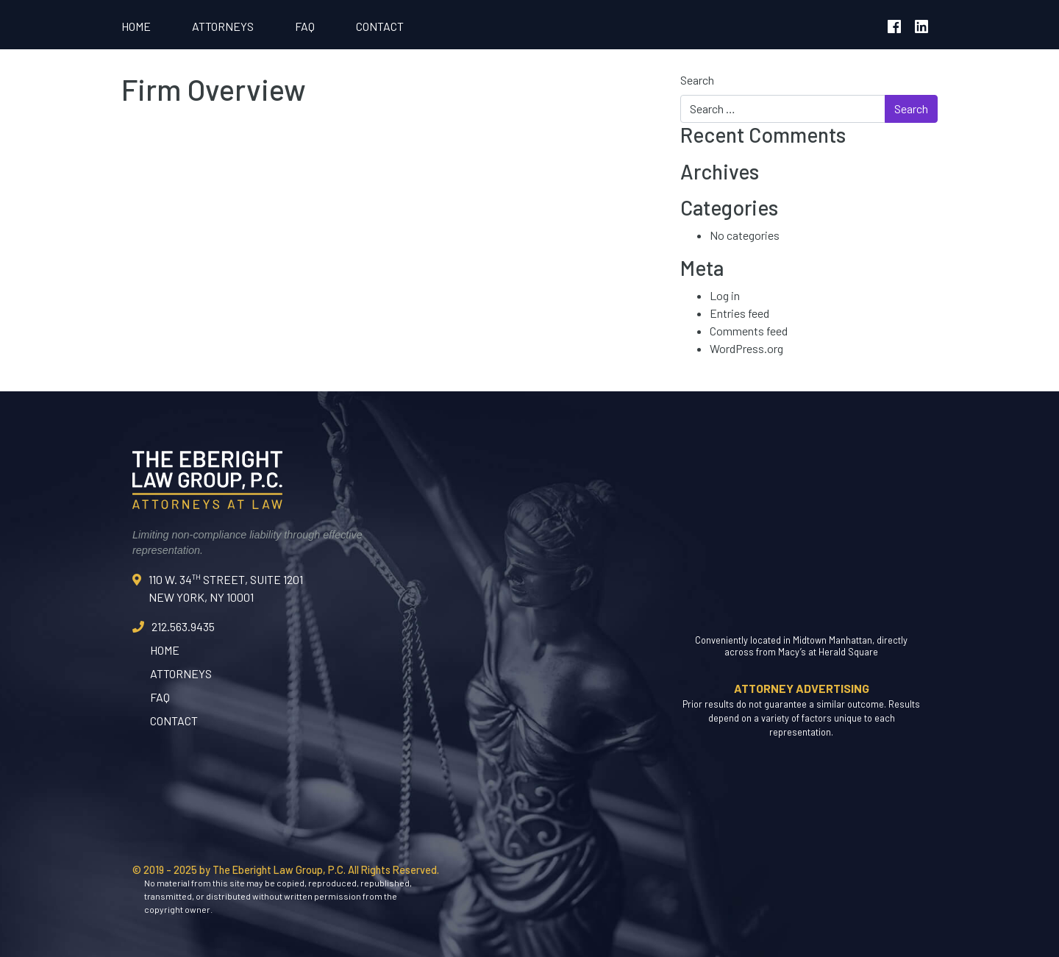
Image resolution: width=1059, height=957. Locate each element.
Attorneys (223, 26)
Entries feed (739, 313)
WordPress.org (746, 348)
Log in (725, 295)
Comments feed (749, 331)
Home (136, 26)
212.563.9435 (183, 626)
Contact (380, 26)
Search (697, 80)
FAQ (305, 26)
